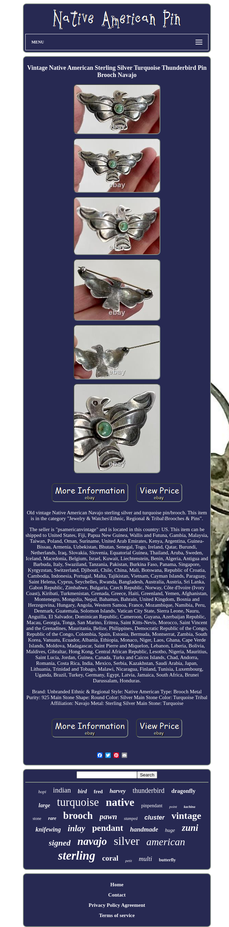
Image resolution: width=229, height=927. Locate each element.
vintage (186, 815)
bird (82, 791)
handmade (144, 829)
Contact (117, 895)
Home (116, 884)
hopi (42, 791)
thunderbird (148, 790)
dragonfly (183, 791)
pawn (108, 816)
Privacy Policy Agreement (117, 905)
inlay (76, 828)
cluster (154, 817)
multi (145, 858)
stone (36, 818)
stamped (130, 818)
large (44, 805)
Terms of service (117, 915)
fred (98, 791)
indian (62, 790)
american (165, 841)
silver (127, 841)
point (173, 806)
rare (52, 818)
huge (170, 830)
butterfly (167, 859)
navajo (92, 841)
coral (110, 858)
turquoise (78, 802)
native (120, 802)
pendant (107, 828)
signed (60, 842)
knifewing (48, 829)
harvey (118, 791)
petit (128, 861)
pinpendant (151, 805)
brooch (78, 815)
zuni (190, 828)
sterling (76, 855)
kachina (189, 807)
